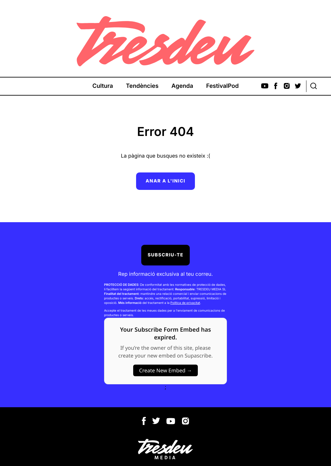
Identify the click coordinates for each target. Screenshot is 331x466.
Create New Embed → (165, 370)
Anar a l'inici (166, 181)
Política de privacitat (185, 303)
